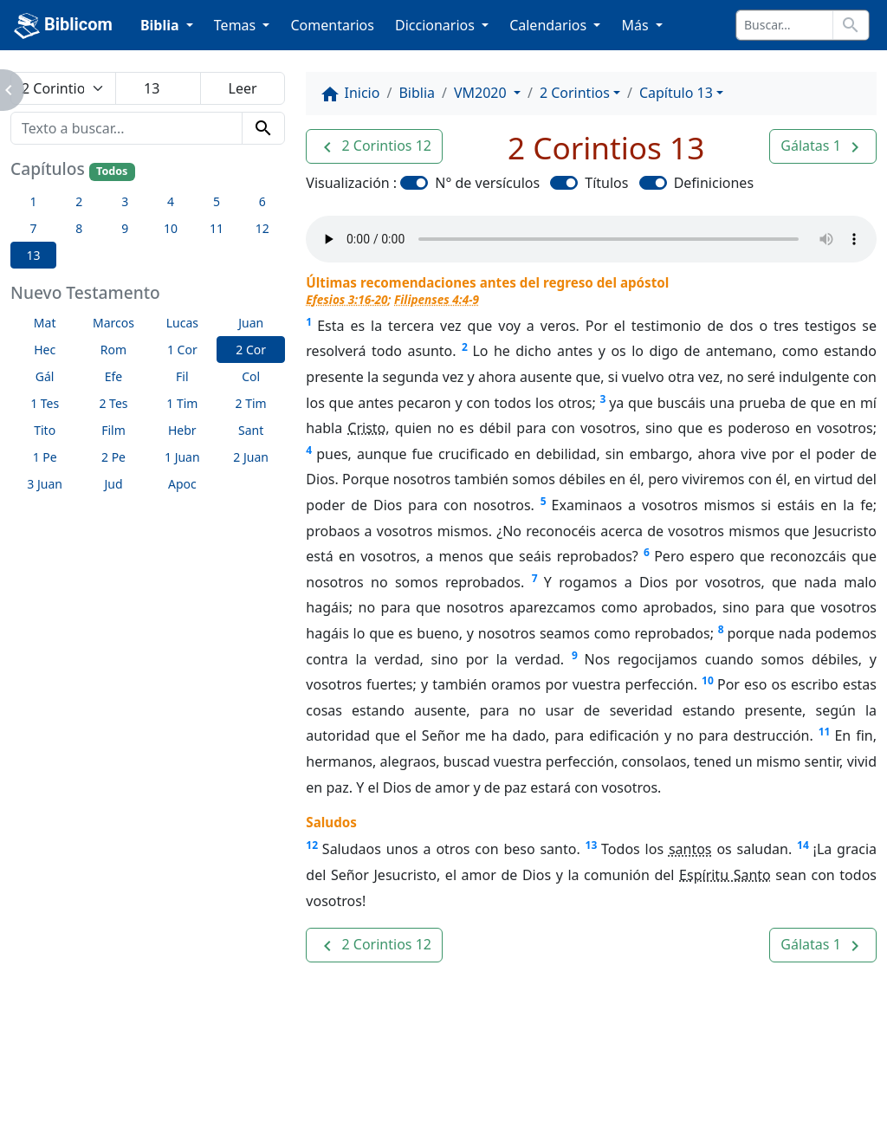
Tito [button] (44, 430)
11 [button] (216, 228)
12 (312, 845)
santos (690, 848)
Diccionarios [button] (436, 25)
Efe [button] (114, 376)
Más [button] (636, 25)
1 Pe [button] (45, 457)
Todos (111, 171)
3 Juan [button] (44, 484)
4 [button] (170, 201)
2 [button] (78, 201)
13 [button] (33, 255)
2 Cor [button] (251, 349)
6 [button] (262, 201)
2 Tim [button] (251, 403)
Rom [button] (113, 349)
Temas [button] (237, 25)
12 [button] (262, 228)
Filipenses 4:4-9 (436, 299)
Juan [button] (250, 322)
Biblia (416, 92)
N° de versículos (487, 182)
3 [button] (124, 201)
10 (708, 680)
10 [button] (171, 228)
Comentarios (332, 25)
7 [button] (32, 228)
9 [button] (124, 228)
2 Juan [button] (251, 457)
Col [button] (251, 376)
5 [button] (216, 201)
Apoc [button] (182, 484)
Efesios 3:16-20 (346, 299)
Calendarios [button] (549, 25)
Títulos (606, 182)
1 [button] (32, 201)
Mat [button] (45, 322)
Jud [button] (113, 484)
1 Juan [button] (182, 457)
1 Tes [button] (44, 403)
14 (803, 845)
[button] (374, 146)
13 (592, 845)
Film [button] (113, 430)
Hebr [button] (182, 430)
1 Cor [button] (182, 349)
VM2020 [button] (482, 92)
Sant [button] (250, 430)
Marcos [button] (113, 322)
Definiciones (714, 182)
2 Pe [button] (113, 457)
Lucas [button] (182, 322)
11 (825, 731)
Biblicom (63, 26)
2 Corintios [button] (575, 92)
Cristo (366, 427)
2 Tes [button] (113, 403)
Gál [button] (45, 376)
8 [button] (78, 228)
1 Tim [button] (181, 403)
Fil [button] (182, 376)
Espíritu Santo (725, 874)
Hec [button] (44, 349)
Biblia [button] (161, 25)
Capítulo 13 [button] (676, 92)
